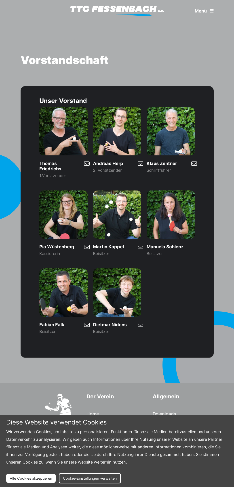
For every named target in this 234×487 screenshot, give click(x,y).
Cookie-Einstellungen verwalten (90, 478)
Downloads (164, 414)
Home (92, 414)
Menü (204, 11)
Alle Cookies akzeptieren (31, 478)
